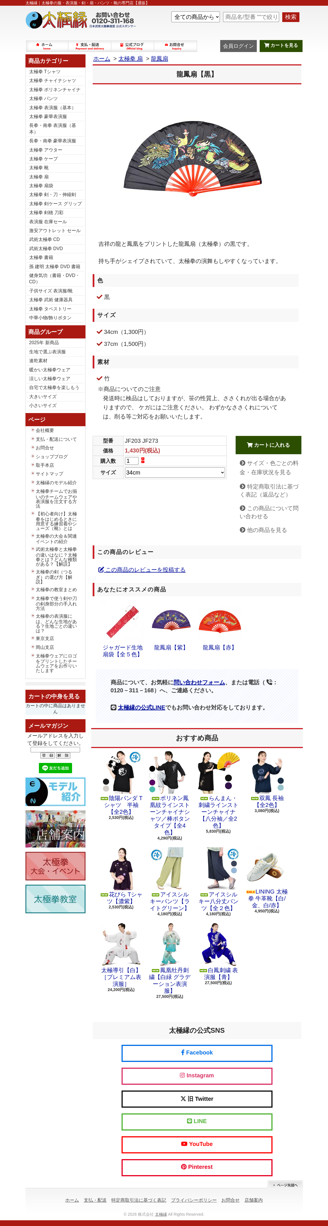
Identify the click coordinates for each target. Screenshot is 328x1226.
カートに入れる (268, 445)
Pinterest (196, 1167)
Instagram (197, 1075)
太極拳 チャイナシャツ (52, 80)
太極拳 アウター (45, 149)
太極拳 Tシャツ (45, 71)
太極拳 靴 (39, 167)
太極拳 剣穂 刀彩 (46, 212)
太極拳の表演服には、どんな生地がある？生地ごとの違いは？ (56, 623)
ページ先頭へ (285, 1184)
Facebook (197, 1052)
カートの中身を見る (54, 696)
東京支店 (45, 638)
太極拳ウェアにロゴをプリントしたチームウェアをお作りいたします (56, 663)
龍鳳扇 (159, 58)
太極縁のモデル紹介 (56, 482)
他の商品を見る (267, 530)
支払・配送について (90, 46)
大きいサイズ (43, 396)
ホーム (47, 46)
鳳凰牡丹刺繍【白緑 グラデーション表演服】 (169, 958)
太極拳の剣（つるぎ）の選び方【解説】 (54, 576)
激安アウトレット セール (55, 230)
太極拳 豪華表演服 (48, 116)
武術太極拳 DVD (46, 248)
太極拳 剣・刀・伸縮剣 (52, 194)
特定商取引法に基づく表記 (138, 1200)
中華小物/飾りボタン (50, 317)
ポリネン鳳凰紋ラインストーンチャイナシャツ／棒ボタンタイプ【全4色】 (169, 793)
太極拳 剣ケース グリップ (55, 203)
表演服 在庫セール (48, 221)
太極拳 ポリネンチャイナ (55, 89)
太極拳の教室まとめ (56, 589)
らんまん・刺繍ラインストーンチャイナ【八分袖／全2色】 (218, 790)
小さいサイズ (43, 405)
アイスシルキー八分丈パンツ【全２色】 (218, 879)
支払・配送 (95, 1200)
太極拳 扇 (39, 176)
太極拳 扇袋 (41, 185)
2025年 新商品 (44, 342)
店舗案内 (253, 1200)
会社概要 (45, 430)
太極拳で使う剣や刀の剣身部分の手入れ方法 (56, 603)
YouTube (197, 1144)
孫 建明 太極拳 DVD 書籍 (55, 266)
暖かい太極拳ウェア (49, 369)
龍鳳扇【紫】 (171, 625)
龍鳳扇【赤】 (219, 625)
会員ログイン (238, 46)
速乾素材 (38, 360)
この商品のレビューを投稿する (142, 570)
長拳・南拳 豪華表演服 (52, 140)
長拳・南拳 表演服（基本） (52, 128)
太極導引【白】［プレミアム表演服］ (121, 955)
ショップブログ (133, 46)
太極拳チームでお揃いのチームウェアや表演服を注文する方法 (56, 498)
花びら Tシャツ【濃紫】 (121, 875)
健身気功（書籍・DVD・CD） (54, 278)
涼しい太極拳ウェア (49, 378)
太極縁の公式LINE (141, 707)
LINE (197, 1121)
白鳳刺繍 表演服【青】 (218, 951)
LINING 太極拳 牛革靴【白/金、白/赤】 (267, 877)
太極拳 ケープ (43, 158)
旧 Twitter (196, 1099)
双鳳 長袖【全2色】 (267, 779)
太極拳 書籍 (41, 257)
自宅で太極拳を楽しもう (54, 387)
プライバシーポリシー (194, 1200)
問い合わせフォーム (199, 682)
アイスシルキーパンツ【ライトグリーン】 (169, 879)
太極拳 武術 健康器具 (51, 299)
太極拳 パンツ (43, 98)
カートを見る (281, 45)
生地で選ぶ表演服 (47, 351)
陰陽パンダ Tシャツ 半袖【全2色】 (121, 783)
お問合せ (175, 46)
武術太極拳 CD (44, 239)
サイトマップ (49, 473)
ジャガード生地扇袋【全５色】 (122, 628)
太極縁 (161, 1214)
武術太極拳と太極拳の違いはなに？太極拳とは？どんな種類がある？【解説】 (56, 556)
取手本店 (45, 465)
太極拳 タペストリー (50, 308)
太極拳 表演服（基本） (52, 107)
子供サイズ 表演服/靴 (51, 290)
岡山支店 (45, 647)
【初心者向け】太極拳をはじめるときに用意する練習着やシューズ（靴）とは (56, 521)
